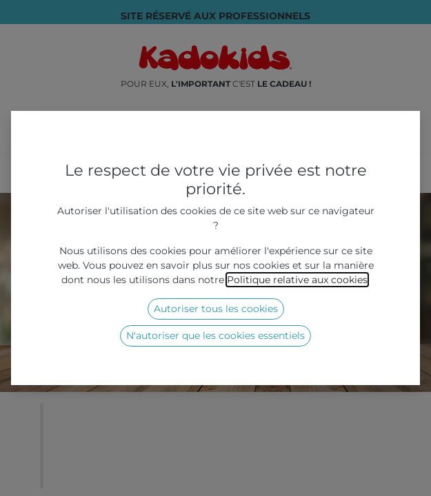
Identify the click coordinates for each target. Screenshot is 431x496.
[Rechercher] (376, 141)
